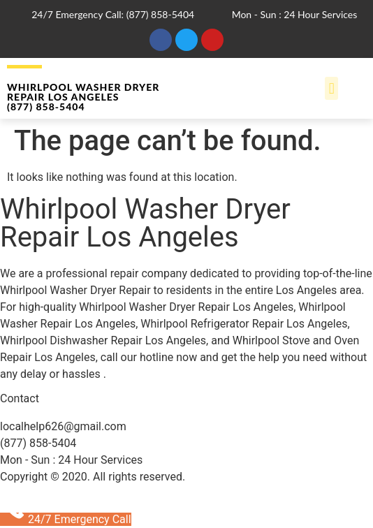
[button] (331, 88)
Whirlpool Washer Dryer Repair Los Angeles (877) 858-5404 (83, 96)
